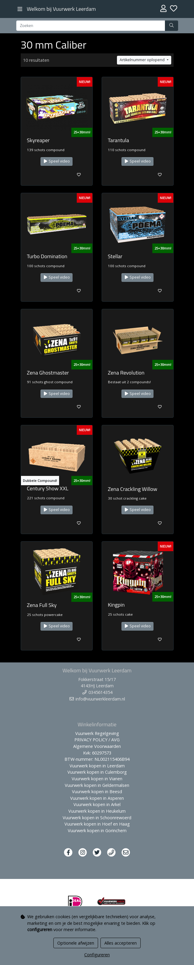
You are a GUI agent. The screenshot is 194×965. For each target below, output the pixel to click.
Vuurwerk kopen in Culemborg (97, 772)
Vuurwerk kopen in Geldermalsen (97, 785)
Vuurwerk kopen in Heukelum (97, 811)
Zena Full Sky (42, 605)
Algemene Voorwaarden (97, 746)
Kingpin (116, 605)
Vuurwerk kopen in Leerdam (97, 766)
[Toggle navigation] (20, 9)
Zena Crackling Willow (132, 489)
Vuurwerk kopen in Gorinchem (97, 830)
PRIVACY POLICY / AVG (97, 739)
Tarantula (118, 140)
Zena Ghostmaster (48, 373)
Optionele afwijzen (75, 943)
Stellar (115, 256)
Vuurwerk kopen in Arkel (97, 804)
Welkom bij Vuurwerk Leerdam (61, 9)
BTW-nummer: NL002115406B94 (97, 759)
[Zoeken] (90, 25)
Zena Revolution (126, 373)
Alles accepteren (120, 943)
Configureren (97, 955)
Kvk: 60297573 (97, 753)
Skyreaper (38, 140)
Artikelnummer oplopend (143, 59)
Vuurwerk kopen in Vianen (97, 778)
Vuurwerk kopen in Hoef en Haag (97, 824)
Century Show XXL (47, 488)
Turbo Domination (47, 256)
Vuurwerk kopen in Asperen (97, 798)
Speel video (56, 161)
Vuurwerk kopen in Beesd (97, 791)
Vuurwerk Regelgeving (97, 733)
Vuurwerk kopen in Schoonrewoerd (97, 817)
